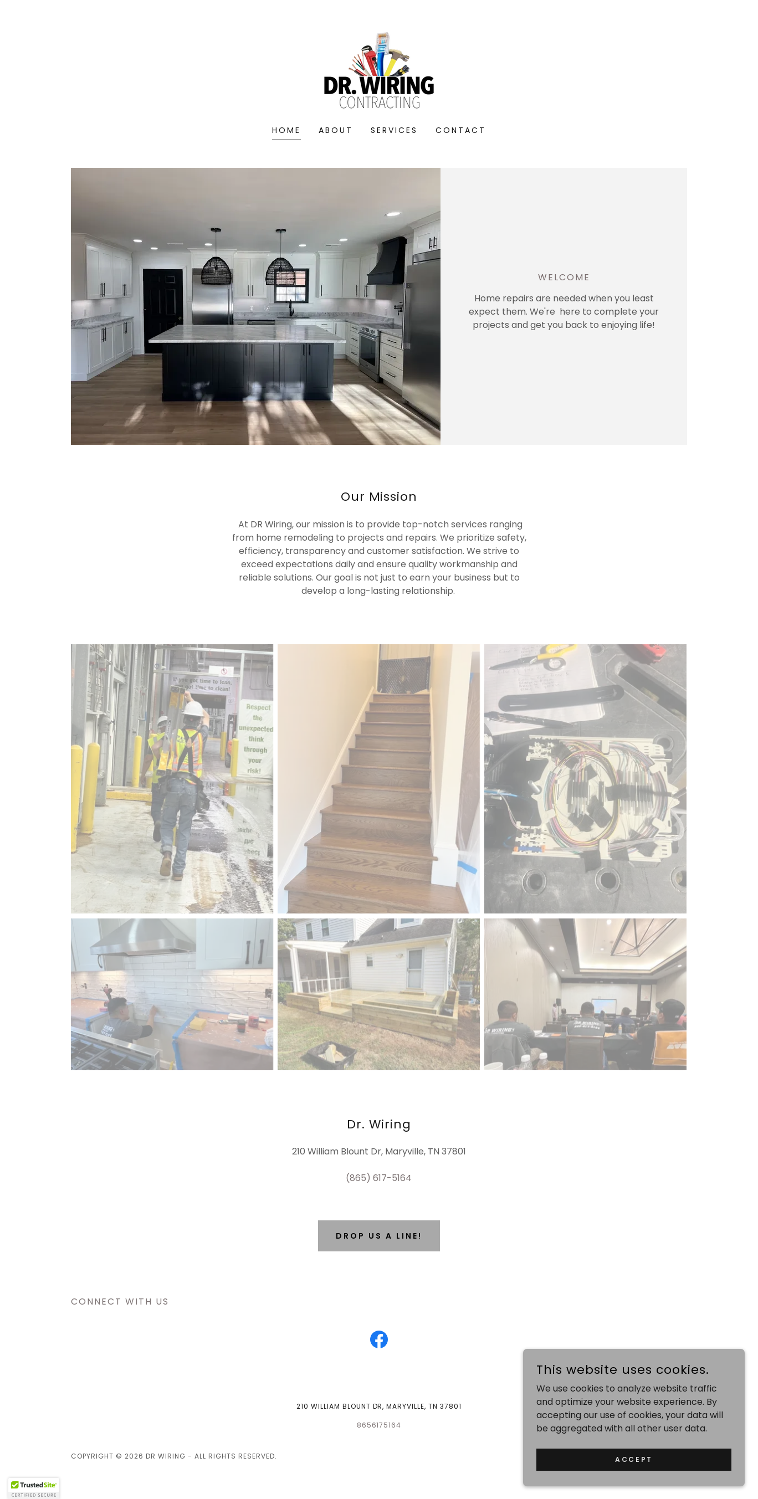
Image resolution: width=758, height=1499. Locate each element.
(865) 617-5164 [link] (379, 1178)
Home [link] (286, 130)
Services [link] (394, 130)
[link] (379, 70)
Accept (633, 1459)
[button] (33, 1488)
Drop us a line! (379, 1235)
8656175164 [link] (379, 1425)
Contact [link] (461, 130)
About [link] (336, 130)
